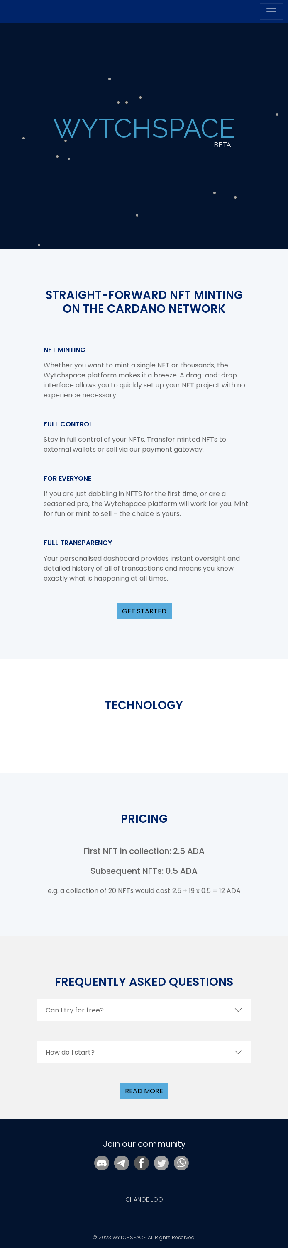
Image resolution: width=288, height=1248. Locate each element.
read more (144, 1091)
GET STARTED (144, 611)
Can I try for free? (75, 1010)
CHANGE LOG (144, 1199)
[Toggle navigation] (271, 11)
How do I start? (70, 1052)
